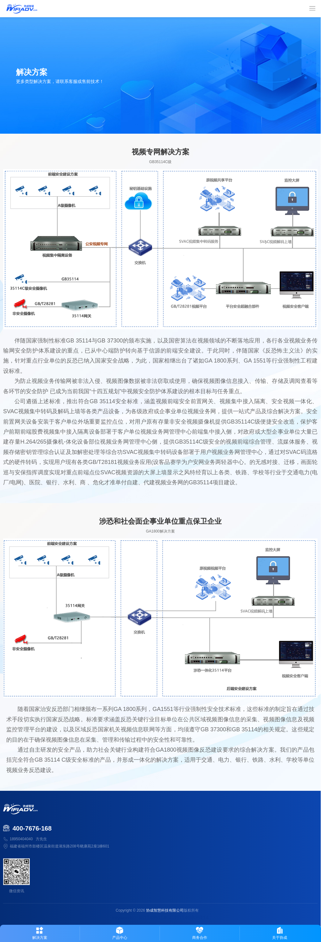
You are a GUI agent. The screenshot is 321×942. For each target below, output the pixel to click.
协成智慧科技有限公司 (165, 910)
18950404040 (21, 839)
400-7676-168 (32, 828)
